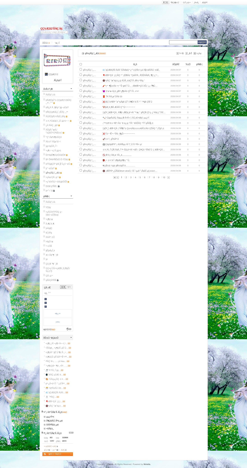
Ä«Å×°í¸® (47, 88)
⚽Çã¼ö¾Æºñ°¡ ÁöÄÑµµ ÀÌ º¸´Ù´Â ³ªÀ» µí (122, 144)
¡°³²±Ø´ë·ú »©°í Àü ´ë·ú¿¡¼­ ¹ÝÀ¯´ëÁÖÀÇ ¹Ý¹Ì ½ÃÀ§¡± (128, 122)
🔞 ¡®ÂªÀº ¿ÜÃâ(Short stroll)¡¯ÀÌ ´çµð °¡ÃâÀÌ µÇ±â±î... (130, 170)
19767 (52, 441)
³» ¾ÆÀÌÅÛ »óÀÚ (51, 446)
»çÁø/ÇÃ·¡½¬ (52, 177)
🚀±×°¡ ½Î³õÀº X (111, 138)
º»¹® (181, 53)
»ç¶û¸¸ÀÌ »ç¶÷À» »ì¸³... (58, 343)
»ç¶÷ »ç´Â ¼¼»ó (53, 150)
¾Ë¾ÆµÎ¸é (50, 250)
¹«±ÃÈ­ (49, 245)
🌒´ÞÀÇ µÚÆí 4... (56, 374)
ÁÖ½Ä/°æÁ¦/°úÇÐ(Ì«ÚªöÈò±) (54, 131)
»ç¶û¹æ (49, 219)
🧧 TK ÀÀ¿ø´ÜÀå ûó (112, 96)
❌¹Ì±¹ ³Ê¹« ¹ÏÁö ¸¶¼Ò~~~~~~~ (119, 133)
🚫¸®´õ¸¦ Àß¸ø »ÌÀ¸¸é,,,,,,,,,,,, (117, 154)
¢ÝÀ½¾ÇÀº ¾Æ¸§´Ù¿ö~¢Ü (58, 163)
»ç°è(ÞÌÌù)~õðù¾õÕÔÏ (56, 181)
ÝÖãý (48, 207)
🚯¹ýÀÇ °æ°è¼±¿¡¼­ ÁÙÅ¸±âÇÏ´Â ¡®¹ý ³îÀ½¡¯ (124, 80)
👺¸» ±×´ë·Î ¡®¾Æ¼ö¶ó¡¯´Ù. (116, 160)
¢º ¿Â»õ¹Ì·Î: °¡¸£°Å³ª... (57, 383)
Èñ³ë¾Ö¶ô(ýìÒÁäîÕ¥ (55, 154)
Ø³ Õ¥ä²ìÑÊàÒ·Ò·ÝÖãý (57, 159)
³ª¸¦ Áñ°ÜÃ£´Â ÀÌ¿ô (52, 433)
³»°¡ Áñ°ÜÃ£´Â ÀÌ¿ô (52, 412)
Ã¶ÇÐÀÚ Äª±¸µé (54, 420)
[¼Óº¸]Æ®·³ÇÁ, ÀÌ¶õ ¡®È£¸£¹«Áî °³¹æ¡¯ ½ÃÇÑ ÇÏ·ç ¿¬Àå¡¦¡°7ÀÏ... (134, 112)
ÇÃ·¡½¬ (49, 275)
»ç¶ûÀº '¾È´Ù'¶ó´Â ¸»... (58, 352)
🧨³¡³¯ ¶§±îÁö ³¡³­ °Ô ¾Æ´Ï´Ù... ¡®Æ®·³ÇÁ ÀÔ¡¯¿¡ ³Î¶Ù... (130, 85)
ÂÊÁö (46, 42)
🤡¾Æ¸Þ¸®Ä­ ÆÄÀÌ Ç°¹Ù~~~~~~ (119, 106)
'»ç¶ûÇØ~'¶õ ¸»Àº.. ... (58, 365)
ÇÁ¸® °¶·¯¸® (52, 263)
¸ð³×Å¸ (196, 2)
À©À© (50, 329)
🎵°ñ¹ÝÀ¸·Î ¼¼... (54, 370)
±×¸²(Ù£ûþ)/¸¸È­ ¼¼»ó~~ (57, 120)
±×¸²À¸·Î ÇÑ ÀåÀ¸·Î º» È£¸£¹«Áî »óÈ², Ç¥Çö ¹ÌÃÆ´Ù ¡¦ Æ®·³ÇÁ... (134, 149)
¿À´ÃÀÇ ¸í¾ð (52, 125)
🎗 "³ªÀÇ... (52, 396)
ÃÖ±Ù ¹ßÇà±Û (50, 337)
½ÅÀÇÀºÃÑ (51, 280)
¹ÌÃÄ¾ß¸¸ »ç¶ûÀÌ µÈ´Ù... (58, 347)
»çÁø (199, 53)
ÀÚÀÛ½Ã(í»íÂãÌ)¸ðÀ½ (55, 116)
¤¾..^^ (47, 293)
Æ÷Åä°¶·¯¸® (52, 254)
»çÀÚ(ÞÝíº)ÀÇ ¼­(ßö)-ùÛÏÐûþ (54, 213)
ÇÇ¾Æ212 (53, 74)
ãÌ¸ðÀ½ (49, 232)
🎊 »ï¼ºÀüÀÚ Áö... (56, 387)
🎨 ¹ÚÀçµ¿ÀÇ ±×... (57, 378)
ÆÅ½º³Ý (204, 2)
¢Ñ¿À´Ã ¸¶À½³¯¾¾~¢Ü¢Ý (57, 107)
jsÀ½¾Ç (49, 228)
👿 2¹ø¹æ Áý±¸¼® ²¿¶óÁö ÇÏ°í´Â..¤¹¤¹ (121, 91)
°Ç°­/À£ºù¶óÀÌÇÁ (54, 136)
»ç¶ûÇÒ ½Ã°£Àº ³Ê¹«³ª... (59, 356)
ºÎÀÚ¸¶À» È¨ (175, 2)
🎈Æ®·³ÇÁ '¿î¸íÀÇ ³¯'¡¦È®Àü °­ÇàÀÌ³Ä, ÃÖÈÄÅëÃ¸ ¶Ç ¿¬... (131, 75)
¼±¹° (55, 450)
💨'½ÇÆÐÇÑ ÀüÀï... (57, 392)
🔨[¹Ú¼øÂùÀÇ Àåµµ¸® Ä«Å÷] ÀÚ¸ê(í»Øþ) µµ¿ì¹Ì (126, 117)
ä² (47, 259)
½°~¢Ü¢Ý (50, 168)
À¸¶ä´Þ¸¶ (50, 223)
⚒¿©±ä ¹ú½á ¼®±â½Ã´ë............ (119, 165)
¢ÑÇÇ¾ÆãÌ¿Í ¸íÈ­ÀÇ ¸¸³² (57, 111)
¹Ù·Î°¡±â (186, 2)
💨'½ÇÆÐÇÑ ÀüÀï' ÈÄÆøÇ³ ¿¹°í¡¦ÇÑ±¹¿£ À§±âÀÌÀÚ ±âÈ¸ (131, 69)
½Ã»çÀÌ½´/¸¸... (89, 69)
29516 (64, 441)
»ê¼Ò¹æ (49, 241)
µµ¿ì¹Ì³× (50, 416)
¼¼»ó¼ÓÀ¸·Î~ (52, 145)
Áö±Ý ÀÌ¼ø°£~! (53, 141)
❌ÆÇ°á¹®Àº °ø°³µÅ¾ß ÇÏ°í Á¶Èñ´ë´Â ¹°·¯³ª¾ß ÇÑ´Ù (127, 101)
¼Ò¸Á (47, 450)
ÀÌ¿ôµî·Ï (57, 80)
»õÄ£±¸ (50, 428)
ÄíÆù (63, 450)
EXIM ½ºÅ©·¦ (51, 186)
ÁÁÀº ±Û (50, 236)
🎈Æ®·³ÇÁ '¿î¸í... (55, 401)
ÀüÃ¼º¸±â (50, 94)
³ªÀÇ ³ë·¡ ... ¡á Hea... (57, 361)
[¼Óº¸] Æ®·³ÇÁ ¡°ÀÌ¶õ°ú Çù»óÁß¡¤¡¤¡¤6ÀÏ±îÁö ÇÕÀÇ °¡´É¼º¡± (133, 128)
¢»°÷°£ (49, 190)
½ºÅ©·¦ (46, 196)
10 (164, 177)
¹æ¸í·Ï (57, 42)
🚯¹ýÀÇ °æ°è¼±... (56, 405)
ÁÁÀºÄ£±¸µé (52, 424)
